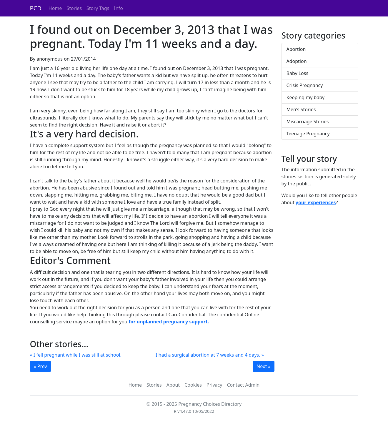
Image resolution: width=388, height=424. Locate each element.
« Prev (40, 366)
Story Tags (97, 8)
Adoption (297, 61)
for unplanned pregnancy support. (169, 321)
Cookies (193, 385)
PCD (35, 8)
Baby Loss (298, 73)
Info (118, 8)
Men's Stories (301, 109)
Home (55, 8)
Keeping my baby (306, 97)
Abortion (296, 49)
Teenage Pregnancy (308, 133)
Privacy (214, 385)
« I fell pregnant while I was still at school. (75, 355)
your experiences (316, 202)
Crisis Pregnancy (305, 85)
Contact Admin (243, 385)
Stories (74, 8)
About (173, 385)
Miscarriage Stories (308, 121)
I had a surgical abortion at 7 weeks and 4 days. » (210, 355)
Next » (263, 366)
